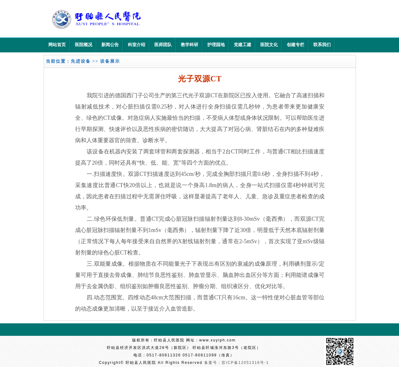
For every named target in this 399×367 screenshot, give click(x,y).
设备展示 (110, 61)
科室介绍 (136, 44)
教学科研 (189, 44)
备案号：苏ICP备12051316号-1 (236, 362)
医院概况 (83, 44)
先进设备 (81, 61)
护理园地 (216, 44)
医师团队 (163, 44)
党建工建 (242, 44)
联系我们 (322, 44)
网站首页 (57, 44)
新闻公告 (110, 44)
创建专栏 (295, 44)
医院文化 (269, 44)
